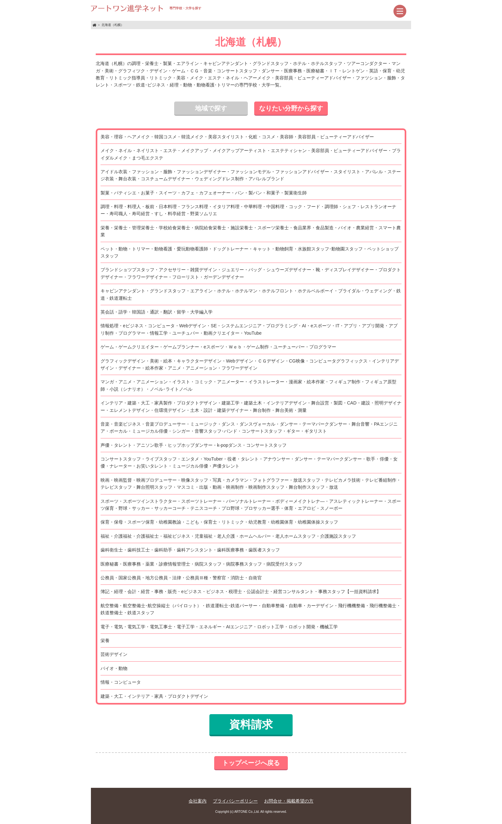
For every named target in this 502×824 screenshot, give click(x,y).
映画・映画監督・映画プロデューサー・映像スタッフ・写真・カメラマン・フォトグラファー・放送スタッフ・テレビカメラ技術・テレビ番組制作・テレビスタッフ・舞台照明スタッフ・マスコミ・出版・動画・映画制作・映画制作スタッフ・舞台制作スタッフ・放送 (251, 483)
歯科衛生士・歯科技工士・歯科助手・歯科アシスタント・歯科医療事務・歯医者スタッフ (190, 549)
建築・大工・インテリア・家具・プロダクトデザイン (154, 696)
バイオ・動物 (114, 668)
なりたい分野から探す (291, 108)
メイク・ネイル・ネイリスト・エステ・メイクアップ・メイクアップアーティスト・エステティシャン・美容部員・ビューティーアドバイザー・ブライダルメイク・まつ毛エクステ (251, 154)
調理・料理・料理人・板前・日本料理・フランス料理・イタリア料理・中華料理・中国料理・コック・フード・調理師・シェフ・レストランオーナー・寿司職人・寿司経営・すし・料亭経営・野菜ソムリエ (248, 210)
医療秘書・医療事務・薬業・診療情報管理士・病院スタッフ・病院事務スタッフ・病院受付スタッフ (201, 564)
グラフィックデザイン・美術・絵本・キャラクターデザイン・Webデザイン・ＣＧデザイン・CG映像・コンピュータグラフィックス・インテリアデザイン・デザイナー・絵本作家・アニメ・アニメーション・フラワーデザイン (250, 364)
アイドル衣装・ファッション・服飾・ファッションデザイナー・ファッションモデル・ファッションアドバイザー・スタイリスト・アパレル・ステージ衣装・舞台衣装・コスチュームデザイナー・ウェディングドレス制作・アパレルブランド (251, 175)
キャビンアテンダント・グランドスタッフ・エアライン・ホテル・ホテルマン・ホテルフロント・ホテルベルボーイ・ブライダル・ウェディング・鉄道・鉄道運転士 (251, 294)
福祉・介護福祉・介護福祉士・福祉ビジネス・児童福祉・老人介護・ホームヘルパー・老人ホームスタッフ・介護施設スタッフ (228, 536)
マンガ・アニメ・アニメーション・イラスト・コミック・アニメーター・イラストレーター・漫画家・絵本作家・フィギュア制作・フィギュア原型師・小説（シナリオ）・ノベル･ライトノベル (248, 385)
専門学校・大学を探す (146, 8)
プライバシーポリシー (235, 801)
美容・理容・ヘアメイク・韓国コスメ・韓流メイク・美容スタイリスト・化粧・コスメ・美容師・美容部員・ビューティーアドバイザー (237, 136)
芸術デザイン (114, 654)
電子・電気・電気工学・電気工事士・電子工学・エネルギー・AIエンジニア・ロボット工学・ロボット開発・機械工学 (219, 626)
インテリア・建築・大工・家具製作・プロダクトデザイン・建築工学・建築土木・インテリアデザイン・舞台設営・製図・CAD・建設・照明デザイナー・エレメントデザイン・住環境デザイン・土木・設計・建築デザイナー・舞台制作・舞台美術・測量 (251, 406)
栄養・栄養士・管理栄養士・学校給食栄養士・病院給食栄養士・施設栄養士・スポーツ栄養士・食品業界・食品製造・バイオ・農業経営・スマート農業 (251, 231)
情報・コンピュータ (121, 682)
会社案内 (197, 801)
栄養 (105, 640)
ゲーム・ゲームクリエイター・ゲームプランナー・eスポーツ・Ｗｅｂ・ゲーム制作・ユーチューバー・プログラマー (218, 346)
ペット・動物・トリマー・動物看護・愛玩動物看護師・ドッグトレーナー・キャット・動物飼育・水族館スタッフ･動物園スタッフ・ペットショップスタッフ (250, 252)
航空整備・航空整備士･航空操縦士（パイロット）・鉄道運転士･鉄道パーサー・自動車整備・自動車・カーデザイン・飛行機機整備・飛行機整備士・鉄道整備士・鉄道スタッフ (251, 609)
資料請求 (251, 724)
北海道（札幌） (112, 25)
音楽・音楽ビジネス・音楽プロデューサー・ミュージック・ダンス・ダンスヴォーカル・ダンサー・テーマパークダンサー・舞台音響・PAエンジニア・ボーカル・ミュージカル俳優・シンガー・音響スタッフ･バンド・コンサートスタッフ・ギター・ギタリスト (249, 427)
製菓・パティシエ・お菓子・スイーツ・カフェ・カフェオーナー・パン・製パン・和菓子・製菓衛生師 (204, 192)
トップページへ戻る (251, 762)
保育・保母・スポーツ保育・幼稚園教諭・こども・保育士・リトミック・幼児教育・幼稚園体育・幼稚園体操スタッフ (219, 522)
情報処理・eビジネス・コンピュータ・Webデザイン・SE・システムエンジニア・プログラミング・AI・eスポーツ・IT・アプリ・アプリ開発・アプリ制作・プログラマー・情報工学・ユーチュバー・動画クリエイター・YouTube (249, 329)
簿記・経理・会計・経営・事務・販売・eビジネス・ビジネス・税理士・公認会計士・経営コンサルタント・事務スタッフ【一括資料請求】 (241, 591)
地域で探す (211, 108)
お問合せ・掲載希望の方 (288, 801)
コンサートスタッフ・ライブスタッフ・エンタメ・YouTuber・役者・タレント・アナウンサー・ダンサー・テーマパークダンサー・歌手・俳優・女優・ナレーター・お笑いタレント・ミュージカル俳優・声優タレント (249, 462)
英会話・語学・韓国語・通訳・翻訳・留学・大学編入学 (157, 311)
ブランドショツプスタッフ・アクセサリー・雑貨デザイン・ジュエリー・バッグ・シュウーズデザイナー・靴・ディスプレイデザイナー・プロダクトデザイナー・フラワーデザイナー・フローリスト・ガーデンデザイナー (251, 273)
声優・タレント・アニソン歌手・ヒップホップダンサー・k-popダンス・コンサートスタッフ (194, 445)
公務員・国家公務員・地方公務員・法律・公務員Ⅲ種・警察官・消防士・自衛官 (181, 577)
